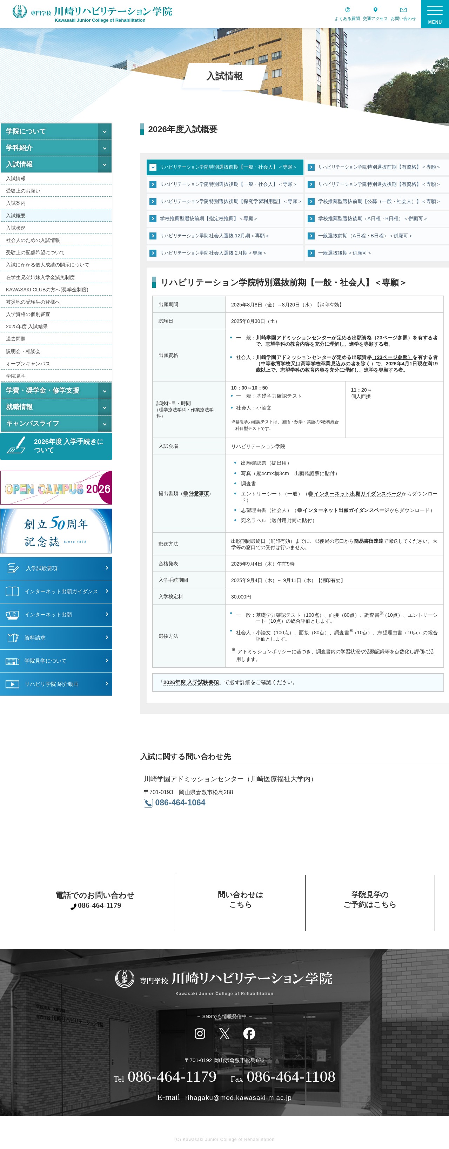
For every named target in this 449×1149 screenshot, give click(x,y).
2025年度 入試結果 (27, 326)
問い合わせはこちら (240, 901)
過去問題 (16, 339)
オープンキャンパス (28, 363)
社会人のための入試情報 (33, 240)
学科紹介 (19, 147)
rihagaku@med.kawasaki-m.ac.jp (238, 1097)
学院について (26, 131)
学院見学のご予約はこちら (370, 901)
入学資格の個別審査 (28, 314)
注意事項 (199, 493)
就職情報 (19, 407)
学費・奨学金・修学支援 (42, 390)
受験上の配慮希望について (35, 252)
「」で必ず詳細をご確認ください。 (228, 682)
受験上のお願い (23, 191)
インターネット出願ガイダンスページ (358, 493)
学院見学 (16, 376)
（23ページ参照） (392, 337)
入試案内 (16, 203)
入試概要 (16, 215)
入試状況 (16, 228)
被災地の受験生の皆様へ (33, 302)
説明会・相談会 (23, 351)
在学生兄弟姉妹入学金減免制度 (40, 277)
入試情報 (19, 164)
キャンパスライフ (32, 423)
